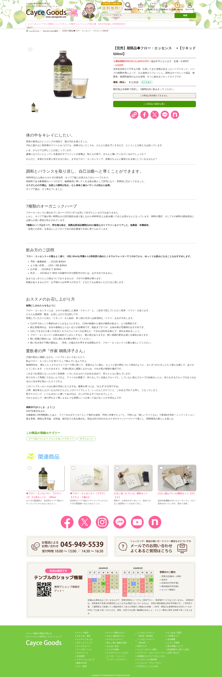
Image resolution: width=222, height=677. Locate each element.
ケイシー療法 (82, 633)
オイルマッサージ (115, 639)
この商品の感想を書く (154, 104)
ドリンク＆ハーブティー (61, 439)
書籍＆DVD (82, 663)
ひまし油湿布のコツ (116, 636)
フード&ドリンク (37, 439)
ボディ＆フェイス (84, 643)
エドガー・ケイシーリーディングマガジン (117, 658)
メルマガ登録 (113, 649)
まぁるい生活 (113, 646)
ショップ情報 (173, 643)
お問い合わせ (173, 653)
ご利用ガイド (173, 636)
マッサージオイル (84, 639)
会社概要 (171, 639)
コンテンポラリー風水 (147, 649)
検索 (185, 15)
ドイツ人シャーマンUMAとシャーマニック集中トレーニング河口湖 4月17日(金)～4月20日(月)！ (77, 24)
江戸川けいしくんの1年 (147, 666)
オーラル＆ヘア (83, 646)
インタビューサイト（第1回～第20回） (146, 634)
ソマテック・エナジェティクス (151, 653)
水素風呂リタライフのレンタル (151, 656)
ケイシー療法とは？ (116, 633)
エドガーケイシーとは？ (118, 653)
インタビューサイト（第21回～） (146, 641)
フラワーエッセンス (85, 659)
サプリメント (86, 439)
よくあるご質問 (174, 633)
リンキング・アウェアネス (149, 663)
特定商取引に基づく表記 (178, 649)
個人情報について (175, 646)
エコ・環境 (82, 666)
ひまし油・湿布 (83, 636)
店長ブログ (142, 646)
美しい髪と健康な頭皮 (117, 643)
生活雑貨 (81, 656)
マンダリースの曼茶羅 (147, 659)
